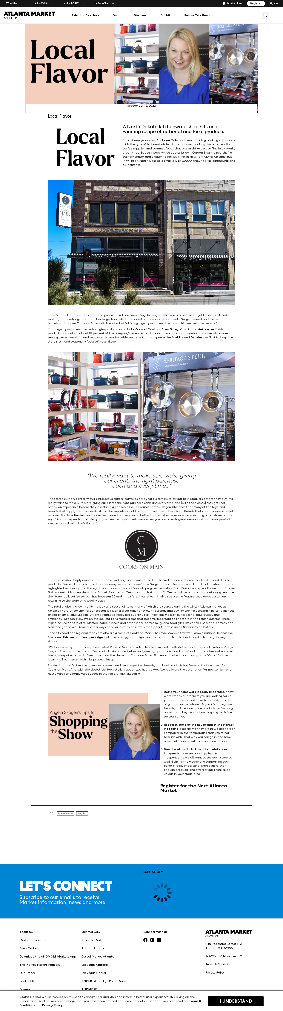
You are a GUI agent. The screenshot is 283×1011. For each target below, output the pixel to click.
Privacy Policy (214, 972)
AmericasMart (91, 940)
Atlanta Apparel (93, 948)
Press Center (28, 948)
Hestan (79, 515)
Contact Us (27, 981)
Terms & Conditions (219, 964)
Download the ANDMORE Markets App (47, 956)
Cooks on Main (167, 140)
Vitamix (185, 329)
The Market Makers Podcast (39, 964)
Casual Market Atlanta (97, 956)
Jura (69, 515)
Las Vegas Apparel (94, 964)
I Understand (236, 1001)
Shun (165, 329)
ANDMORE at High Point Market (104, 981)
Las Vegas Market (94, 973)
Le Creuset (139, 329)
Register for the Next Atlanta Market (193, 788)
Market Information (33, 940)
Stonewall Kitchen (61, 637)
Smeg (174, 329)
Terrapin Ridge (92, 637)
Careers (24, 989)
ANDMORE (89, 989)
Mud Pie (177, 337)
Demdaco (197, 337)
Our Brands (27, 973)
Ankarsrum (206, 329)
